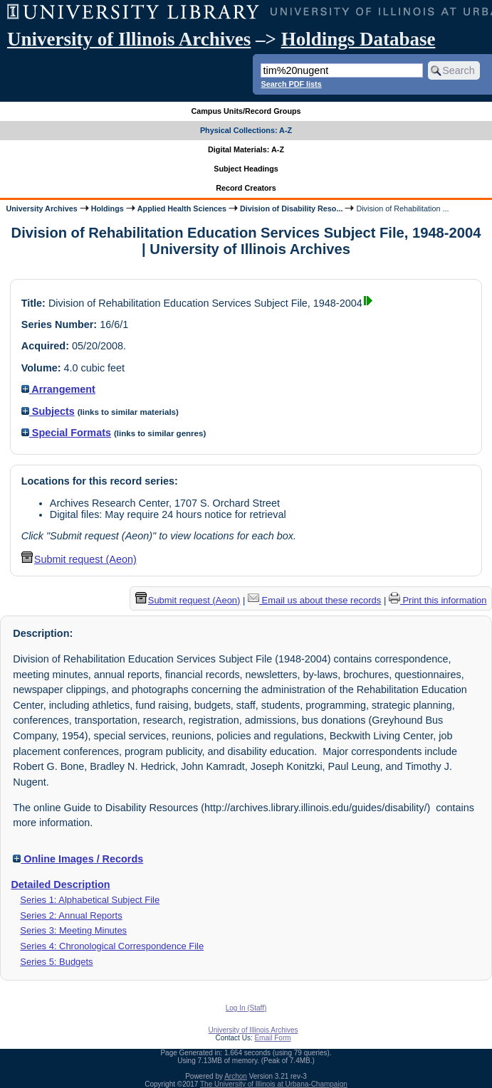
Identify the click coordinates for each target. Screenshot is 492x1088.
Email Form (272, 1038)
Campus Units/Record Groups (245, 111)
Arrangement (58, 389)
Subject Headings (246, 168)
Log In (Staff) (246, 1008)
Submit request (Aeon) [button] (79, 559)
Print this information (438, 600)
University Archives (41, 208)
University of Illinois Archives (129, 39)
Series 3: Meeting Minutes (73, 930)
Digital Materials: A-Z (246, 149)
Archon (235, 1076)
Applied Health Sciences (181, 208)
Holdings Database (358, 39)
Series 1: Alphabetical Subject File (89, 899)
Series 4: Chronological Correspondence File (112, 946)
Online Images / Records (78, 859)
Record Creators (246, 188)
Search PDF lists (291, 84)
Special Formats (66, 432)
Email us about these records (314, 600)
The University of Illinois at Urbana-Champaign (273, 1084)
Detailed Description (60, 884)
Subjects (48, 411)
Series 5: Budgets (56, 961)
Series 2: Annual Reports (71, 915)
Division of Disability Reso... (291, 208)
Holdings (107, 208)
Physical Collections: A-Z (246, 130)
